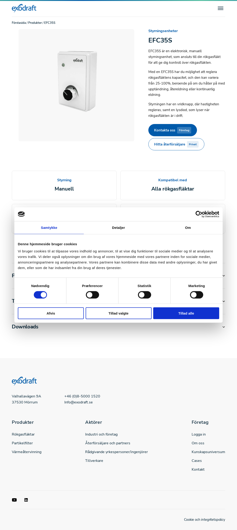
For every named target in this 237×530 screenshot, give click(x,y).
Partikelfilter (22, 443)
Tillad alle (186, 313)
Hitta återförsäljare (176, 144)
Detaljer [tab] (118, 227)
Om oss (198, 443)
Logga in (199, 434)
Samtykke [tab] (49, 227)
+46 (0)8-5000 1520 (82, 396)
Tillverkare (94, 460)
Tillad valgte (118, 313)
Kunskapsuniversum (208, 451)
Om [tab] (188, 227)
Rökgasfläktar (23, 434)
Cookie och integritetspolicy (204, 519)
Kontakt (198, 469)
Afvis (51, 313)
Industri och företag (101, 434)
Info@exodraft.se (78, 402)
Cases (197, 460)
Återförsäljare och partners (107, 443)
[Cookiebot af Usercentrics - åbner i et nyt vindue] (199, 214)
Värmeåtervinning (26, 451)
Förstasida (19, 23)
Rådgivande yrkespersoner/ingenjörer (116, 451)
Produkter (35, 23)
